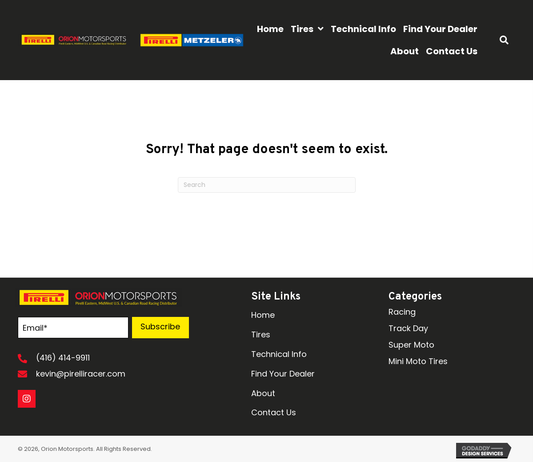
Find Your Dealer (283, 373)
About (263, 393)
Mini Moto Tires (418, 361)
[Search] (267, 185)
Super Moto (411, 344)
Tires (260, 334)
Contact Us (273, 412)
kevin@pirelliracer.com (80, 373)
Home (263, 314)
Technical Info (279, 354)
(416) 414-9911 (63, 357)
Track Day (408, 328)
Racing (402, 311)
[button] (160, 327)
